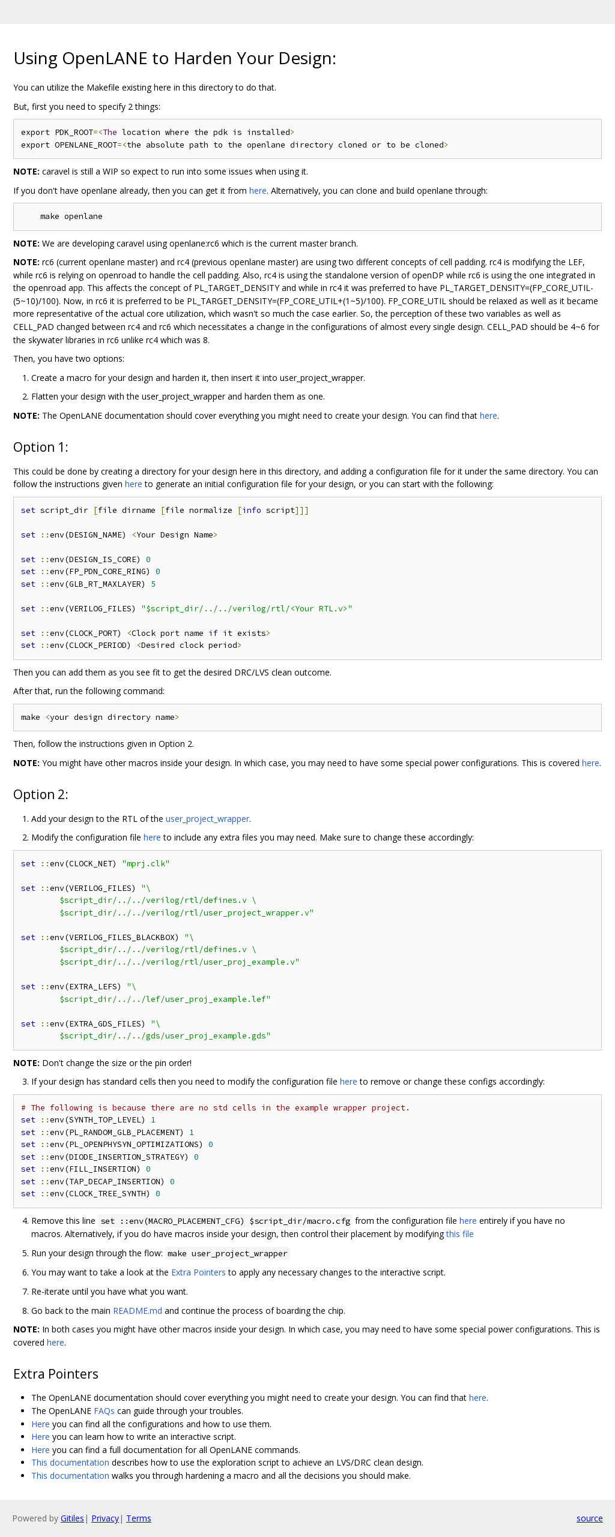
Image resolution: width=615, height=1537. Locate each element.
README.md (137, 1310)
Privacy (105, 1518)
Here (40, 1424)
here (258, 190)
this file (460, 1233)
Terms (138, 1518)
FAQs (104, 1410)
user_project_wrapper (207, 818)
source (590, 1518)
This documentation (70, 1462)
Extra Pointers (198, 1272)
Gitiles (72, 1518)
